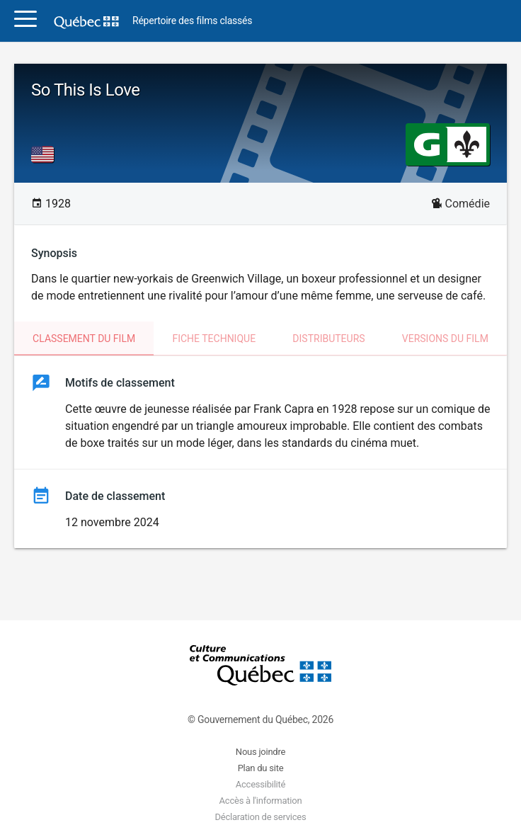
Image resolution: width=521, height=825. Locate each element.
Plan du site (261, 768)
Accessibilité (260, 784)
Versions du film (445, 338)
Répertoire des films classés (192, 21)
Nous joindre (260, 751)
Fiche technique (214, 338)
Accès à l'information (260, 800)
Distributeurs (328, 338)
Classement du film (84, 338)
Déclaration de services (261, 817)
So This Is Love (85, 90)
